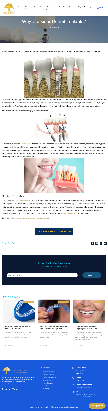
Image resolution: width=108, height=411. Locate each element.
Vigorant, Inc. (74, 407)
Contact (23, 213)
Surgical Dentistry (48, 383)
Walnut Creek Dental (68, 213)
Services (37, 7)
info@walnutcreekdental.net (84, 388)
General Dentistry (48, 372)
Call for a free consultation (54, 231)
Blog (79, 7)
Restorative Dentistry (49, 377)
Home (20, 7)
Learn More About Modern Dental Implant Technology (31, 218)
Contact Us (100, 7)
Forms (71, 7)
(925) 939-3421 (80, 380)
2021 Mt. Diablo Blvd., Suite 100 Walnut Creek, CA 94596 (85, 396)
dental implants (26, 144)
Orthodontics (47, 380)
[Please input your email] (42, 275)
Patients (61, 7)
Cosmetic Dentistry (48, 374)
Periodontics (46, 386)
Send (91, 275)
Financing (87, 7)
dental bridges (25, 200)
